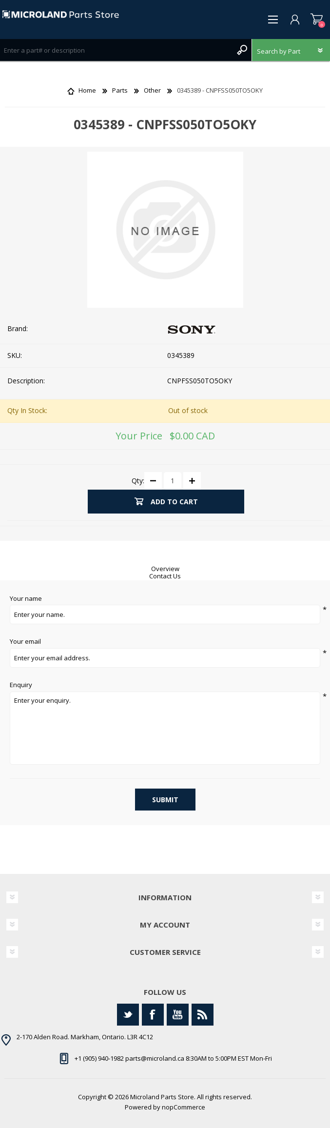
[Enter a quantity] (172, 481)
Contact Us (165, 576)
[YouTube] (178, 1015)
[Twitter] (128, 1015)
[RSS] (203, 1015)
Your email (25, 642)
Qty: (138, 480)
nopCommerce (183, 1107)
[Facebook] (153, 1015)
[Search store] (116, 50)
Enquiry (21, 685)
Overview (165, 568)
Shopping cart (317, 19)
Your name (26, 599)
